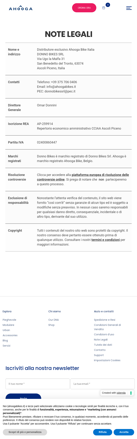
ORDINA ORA (84, 7)
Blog (5, 340)
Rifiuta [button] (103, 432)
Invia (23, 399)
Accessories (10, 335)
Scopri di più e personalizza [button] (25, 432)
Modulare (8, 325)
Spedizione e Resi (104, 320)
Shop (51, 325)
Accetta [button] (123, 432)
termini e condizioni (105, 240)
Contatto (100, 350)
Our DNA (53, 320)
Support (99, 355)
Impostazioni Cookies (107, 360)
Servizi (6, 345)
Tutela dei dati (103, 345)
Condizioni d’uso (104, 334)
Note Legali (101, 339)
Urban (6, 330)
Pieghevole (9, 320)
